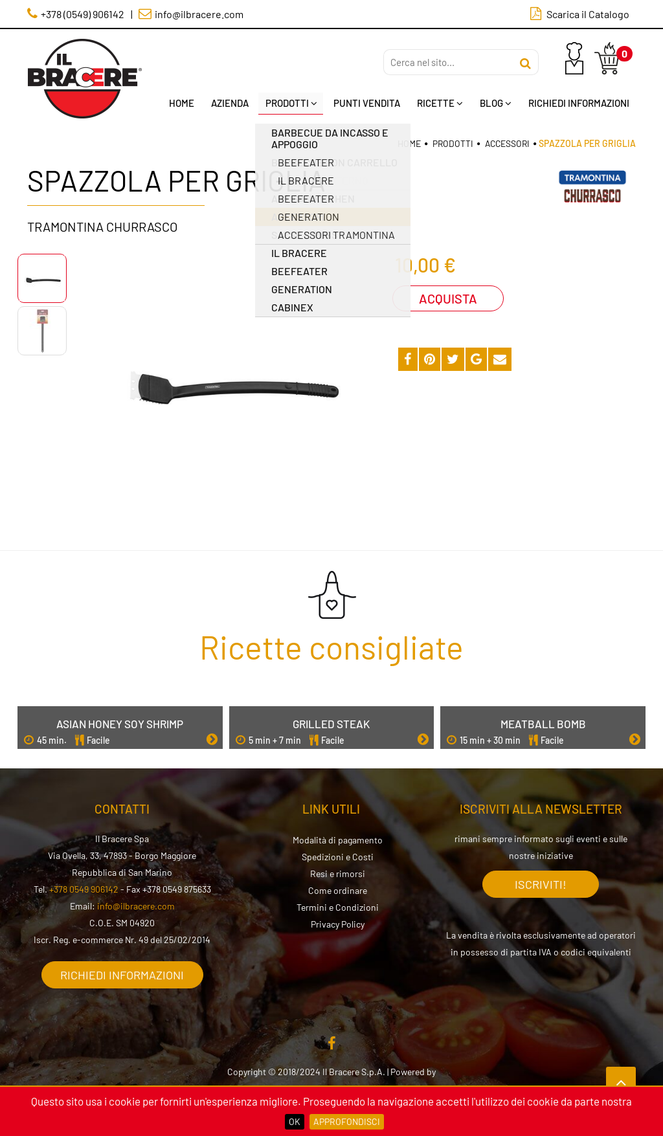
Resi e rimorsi (337, 872)
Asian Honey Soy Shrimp (119, 723)
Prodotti (291, 103)
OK (294, 1121)
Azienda (229, 103)
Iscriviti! (541, 883)
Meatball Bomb (543, 723)
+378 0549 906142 (83, 888)
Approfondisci (346, 1121)
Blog (495, 103)
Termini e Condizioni (338, 906)
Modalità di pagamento (338, 839)
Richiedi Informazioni (578, 103)
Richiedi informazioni (122, 974)
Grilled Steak (331, 723)
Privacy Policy (338, 923)
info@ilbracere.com (136, 905)
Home (181, 103)
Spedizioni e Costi (338, 856)
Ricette (440, 103)
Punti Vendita (366, 103)
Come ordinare (337, 889)
